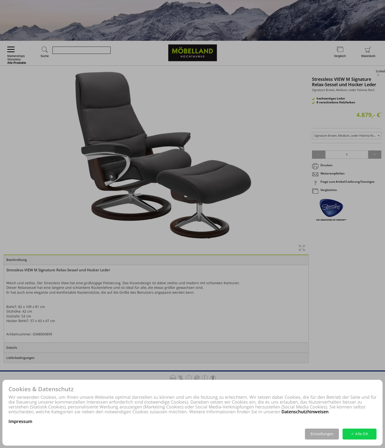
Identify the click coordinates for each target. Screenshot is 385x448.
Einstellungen (322, 433)
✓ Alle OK (359, 433)
